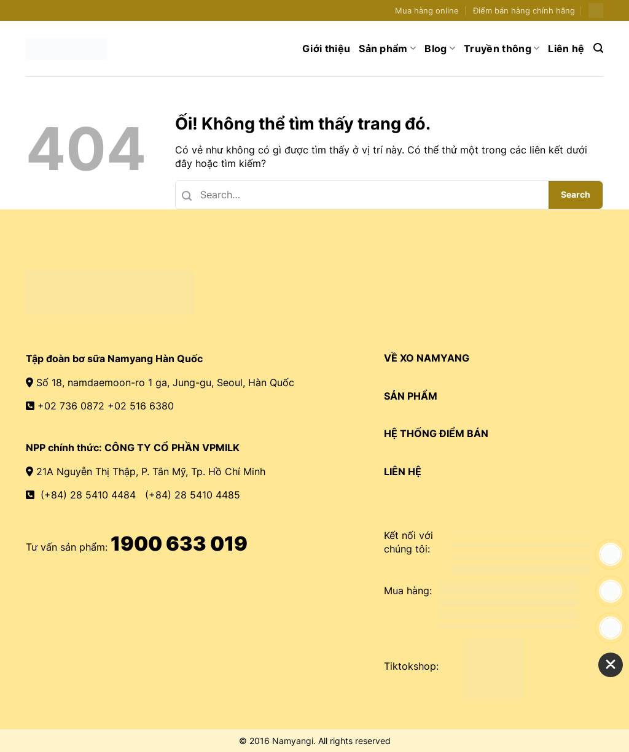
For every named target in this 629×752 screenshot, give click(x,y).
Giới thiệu (326, 48)
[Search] (598, 48)
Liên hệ (566, 48)
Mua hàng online (427, 10)
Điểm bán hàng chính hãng (524, 10)
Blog (439, 48)
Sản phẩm (387, 48)
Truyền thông (501, 48)
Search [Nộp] (575, 194)
